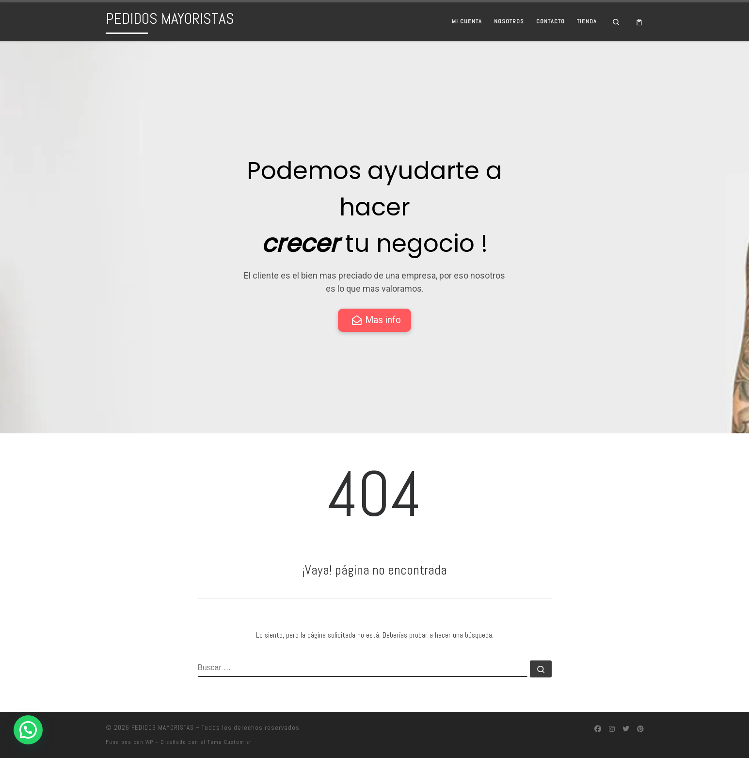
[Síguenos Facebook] (597, 729)
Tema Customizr (229, 742)
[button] (28, 729)
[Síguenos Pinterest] (640, 729)
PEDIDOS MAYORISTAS (162, 728)
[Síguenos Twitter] (625, 729)
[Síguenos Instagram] (612, 729)
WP (149, 742)
